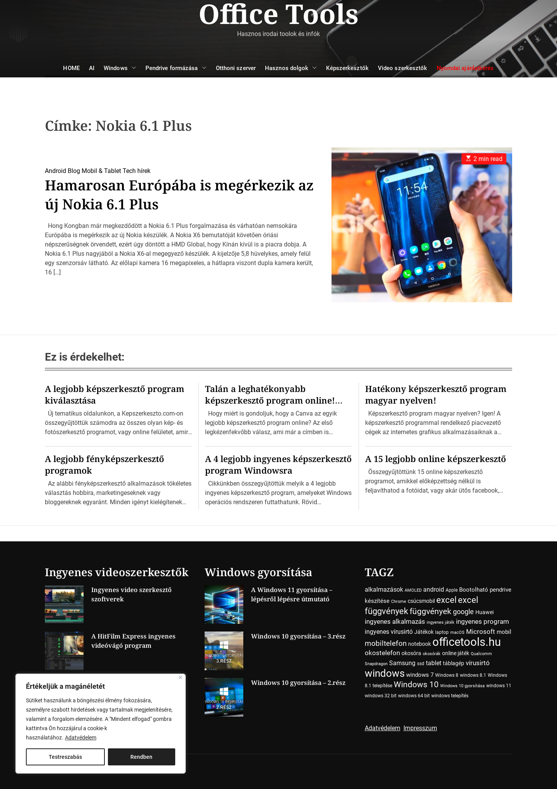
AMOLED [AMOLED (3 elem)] (413, 590)
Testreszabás (65, 757)
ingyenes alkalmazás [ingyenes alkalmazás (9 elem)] (395, 621)
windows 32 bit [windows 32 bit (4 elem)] (380, 695)
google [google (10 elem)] (463, 612)
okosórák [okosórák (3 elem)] (432, 653)
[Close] (180, 677)
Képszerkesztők (347, 68)
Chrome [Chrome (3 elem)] (398, 601)
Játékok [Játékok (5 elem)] (424, 632)
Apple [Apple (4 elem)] (452, 590)
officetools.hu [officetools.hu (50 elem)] (466, 642)
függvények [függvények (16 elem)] (430, 611)
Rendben (141, 757)
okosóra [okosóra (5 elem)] (411, 653)
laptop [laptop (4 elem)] (442, 632)
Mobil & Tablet (101, 171)
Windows (120, 68)
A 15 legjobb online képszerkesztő (435, 458)
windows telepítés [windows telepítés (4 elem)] (449, 695)
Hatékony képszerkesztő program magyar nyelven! (435, 394)
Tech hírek (136, 171)
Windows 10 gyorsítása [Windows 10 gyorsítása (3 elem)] (462, 685)
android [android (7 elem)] (433, 589)
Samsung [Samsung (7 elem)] (402, 663)
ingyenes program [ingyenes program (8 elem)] (482, 621)
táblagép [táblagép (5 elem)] (453, 663)
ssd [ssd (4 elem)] (420, 663)
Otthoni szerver (236, 68)
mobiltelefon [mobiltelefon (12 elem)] (386, 643)
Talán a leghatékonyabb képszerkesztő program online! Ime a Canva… (270, 400)
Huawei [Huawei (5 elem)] (484, 612)
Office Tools (278, 13)
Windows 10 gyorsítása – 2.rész (298, 682)
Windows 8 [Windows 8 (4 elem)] (446, 675)
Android (55, 171)
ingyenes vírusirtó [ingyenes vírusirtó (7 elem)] (389, 631)
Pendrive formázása (176, 68)
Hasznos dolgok (291, 68)
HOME (71, 68)
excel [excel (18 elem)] (446, 600)
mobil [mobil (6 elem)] (504, 631)
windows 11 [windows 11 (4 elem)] (498, 685)
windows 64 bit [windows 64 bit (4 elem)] (414, 695)
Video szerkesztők (402, 68)
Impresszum (420, 728)
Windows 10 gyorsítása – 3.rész (298, 636)
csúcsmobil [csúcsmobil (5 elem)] (421, 601)
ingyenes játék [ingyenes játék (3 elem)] (440, 622)
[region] (100, 724)
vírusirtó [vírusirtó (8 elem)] (478, 663)
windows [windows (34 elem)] (385, 673)
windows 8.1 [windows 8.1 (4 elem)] (473, 675)
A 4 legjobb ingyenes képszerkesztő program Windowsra (278, 464)
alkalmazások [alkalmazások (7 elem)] (384, 589)
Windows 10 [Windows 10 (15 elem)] (416, 684)
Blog (74, 171)
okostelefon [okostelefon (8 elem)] (382, 653)
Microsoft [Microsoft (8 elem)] (480, 631)
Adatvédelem (80, 737)
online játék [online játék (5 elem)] (455, 653)
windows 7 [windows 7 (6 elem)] (420, 674)
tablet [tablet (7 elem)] (433, 663)
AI (91, 68)
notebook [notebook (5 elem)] (419, 644)
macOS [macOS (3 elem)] (457, 632)
